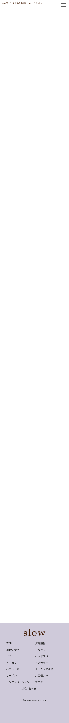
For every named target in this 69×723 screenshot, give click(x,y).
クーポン (11, 675)
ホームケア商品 (44, 669)
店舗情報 (40, 643)
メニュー (11, 656)
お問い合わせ (28, 688)
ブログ (39, 682)
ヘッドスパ (41, 656)
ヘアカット (12, 662)
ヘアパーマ (12, 669)
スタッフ (40, 649)
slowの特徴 (12, 649)
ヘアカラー (41, 662)
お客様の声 (41, 675)
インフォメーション (18, 682)
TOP (9, 643)
